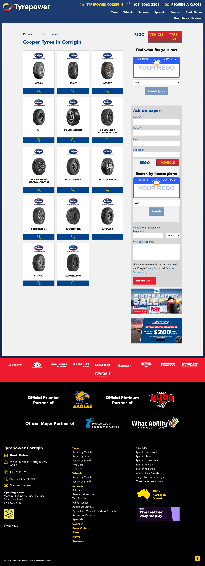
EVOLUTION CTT (107, 179)
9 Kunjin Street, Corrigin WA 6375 (28, 463)
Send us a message (22, 485)
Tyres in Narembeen (147, 460)
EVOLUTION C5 (73, 179)
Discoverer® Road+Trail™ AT (107, 131)
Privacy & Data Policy (23, 560)
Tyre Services (79, 498)
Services (143, 12)
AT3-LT (73, 83)
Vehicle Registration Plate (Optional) (146, 229)
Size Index (141, 448)
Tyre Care (77, 464)
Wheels (128, 12)
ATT (39, 130)
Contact (175, 12)
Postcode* (138, 149)
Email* (137, 139)
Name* (137, 117)
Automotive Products (83, 515)
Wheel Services (80, 502)
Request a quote (183, 4)
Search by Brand (81, 460)
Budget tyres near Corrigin (150, 477)
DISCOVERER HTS (73, 130)
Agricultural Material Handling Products (94, 511)
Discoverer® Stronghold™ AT (39, 181)
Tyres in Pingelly (144, 464)
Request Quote (144, 280)
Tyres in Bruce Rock (146, 452)
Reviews (196, 18)
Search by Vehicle (82, 452)
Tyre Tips (77, 469)
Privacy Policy (153, 268)
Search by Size (80, 456)
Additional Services (83, 507)
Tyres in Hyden (144, 456)
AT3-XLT (107, 83)
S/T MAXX (107, 229)
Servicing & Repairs (83, 494)
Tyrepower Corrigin (101, 4)
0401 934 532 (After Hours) (24, 478)
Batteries (77, 490)
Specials (159, 12)
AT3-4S (39, 83)
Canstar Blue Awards (147, 473)
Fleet (177, 18)
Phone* (137, 128)
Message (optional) (143, 241)
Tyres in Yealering (145, 468)
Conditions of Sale (42, 560)
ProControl (38, 229)
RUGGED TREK (73, 229)
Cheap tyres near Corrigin (150, 481)
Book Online (194, 12)
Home (28, 34)
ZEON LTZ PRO (73, 275)
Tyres (114, 12)
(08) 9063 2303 (146, 4)
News (185, 18)
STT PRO (38, 275)
